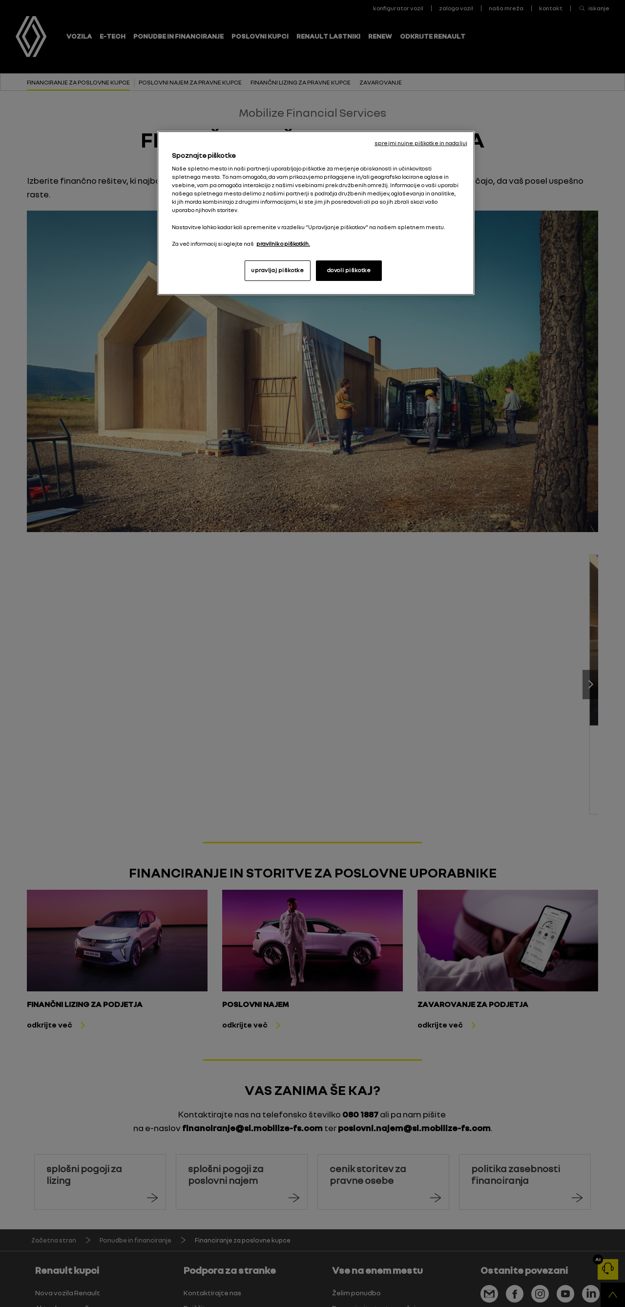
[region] (316, 213)
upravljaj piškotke (277, 270)
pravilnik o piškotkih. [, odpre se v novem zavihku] (283, 243)
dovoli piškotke (349, 270)
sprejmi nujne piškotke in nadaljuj (421, 143)
